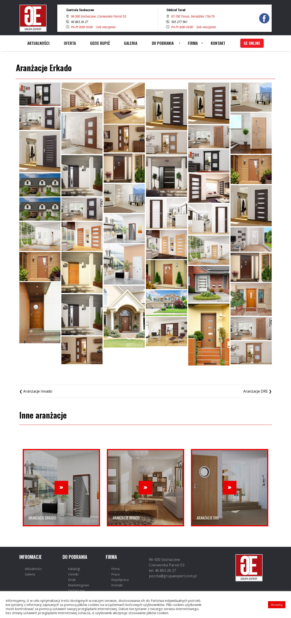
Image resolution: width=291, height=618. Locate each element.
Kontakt (117, 585)
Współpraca (120, 580)
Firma (115, 569)
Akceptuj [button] (277, 605)
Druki (72, 580)
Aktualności (33, 569)
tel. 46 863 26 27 (162, 570)
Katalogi (74, 569)
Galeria (30, 574)
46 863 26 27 (79, 22)
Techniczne (76, 590)
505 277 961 (179, 22)
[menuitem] (38, 43)
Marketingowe (78, 585)
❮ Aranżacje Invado (35, 391)
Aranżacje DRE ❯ (257, 391)
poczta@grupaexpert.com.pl (173, 575)
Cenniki (73, 574)
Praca (115, 574)
